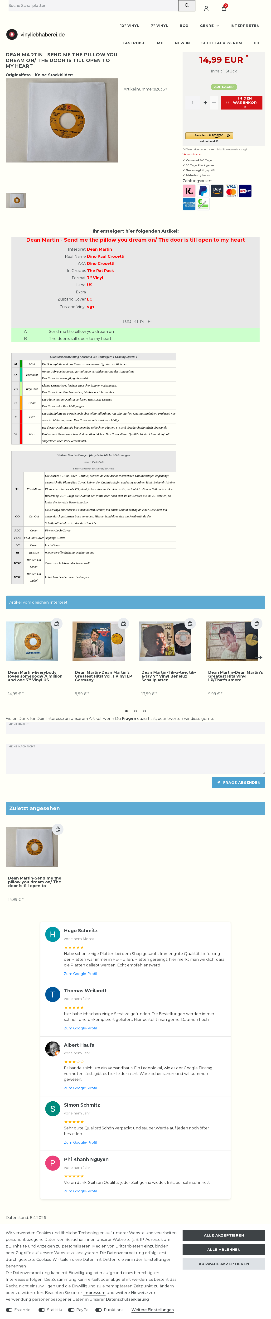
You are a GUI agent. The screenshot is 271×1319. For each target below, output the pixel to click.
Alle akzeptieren (224, 1235)
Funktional (114, 1310)
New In (182, 43)
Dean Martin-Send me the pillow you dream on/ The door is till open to (34, 882)
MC (160, 43)
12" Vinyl (129, 26)
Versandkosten (192, 154)
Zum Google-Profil (80, 974)
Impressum (94, 1292)
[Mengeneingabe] (192, 103)
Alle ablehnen (224, 1249)
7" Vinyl (159, 26)
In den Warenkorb (241, 102)
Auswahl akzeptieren (224, 1264)
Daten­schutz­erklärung (127, 1299)
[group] (32, 638)
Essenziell (23, 1310)
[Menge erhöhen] (205, 103)
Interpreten (245, 26)
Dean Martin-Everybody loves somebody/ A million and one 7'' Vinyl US (35, 673)
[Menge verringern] (214, 103)
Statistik (54, 1310)
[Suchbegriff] (93, 5)
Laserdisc (134, 43)
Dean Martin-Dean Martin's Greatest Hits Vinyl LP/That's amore (235, 673)
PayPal (83, 1310)
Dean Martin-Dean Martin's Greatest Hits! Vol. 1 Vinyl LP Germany (103, 673)
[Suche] (186, 5)
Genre (207, 26)
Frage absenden (239, 783)
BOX (184, 26)
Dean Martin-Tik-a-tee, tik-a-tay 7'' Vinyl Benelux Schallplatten (168, 673)
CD (257, 43)
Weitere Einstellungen (152, 1310)
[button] (223, 137)
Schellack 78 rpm (221, 43)
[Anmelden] (207, 8)
